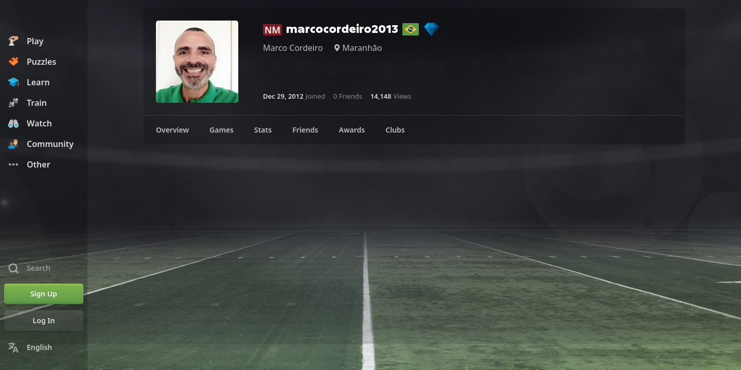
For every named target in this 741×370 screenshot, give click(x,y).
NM (272, 29)
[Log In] (43, 320)
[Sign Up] (43, 294)
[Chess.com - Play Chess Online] (43, 17)
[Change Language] (43, 347)
